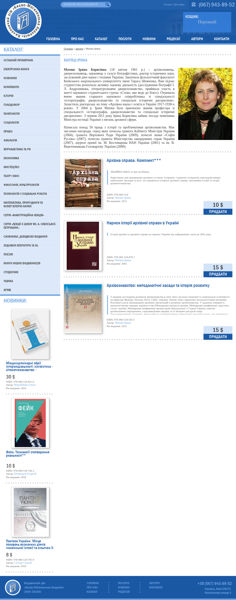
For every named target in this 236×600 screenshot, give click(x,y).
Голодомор (12, 104)
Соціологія (11, 122)
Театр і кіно (11, 176)
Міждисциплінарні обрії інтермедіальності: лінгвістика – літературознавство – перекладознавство (29, 366)
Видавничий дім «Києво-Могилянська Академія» (23, 20)
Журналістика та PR (17, 149)
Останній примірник (18, 60)
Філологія (10, 140)
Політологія (12, 113)
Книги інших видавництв (22, 263)
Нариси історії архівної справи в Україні (143, 223)
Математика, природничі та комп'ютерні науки (23, 204)
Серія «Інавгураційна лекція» (24, 215)
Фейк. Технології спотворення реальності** (27, 454)
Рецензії (173, 38)
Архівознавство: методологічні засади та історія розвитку (158, 285)
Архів (7, 290)
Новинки (10, 78)
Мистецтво (11, 167)
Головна (53, 38)
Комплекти (11, 87)
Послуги (124, 38)
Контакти (221, 38)
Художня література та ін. (21, 245)
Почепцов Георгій (25, 473)
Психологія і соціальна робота (25, 193)
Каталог (101, 38)
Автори (197, 38)
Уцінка (8, 281)
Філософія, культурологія (21, 185)
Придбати (218, 212)
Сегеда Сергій (23, 562)
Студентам (11, 272)
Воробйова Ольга (25, 384)
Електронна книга (16, 69)
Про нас (77, 38)
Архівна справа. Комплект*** (134, 160)
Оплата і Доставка (174, 4)
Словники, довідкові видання (25, 236)
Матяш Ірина (123, 197)
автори (79, 48)
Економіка (11, 158)
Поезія (8, 254)
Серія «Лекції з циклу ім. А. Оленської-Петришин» (30, 226)
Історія (8, 96)
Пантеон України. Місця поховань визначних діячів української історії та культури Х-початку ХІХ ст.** (30, 544)
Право (8, 131)
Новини (149, 38)
